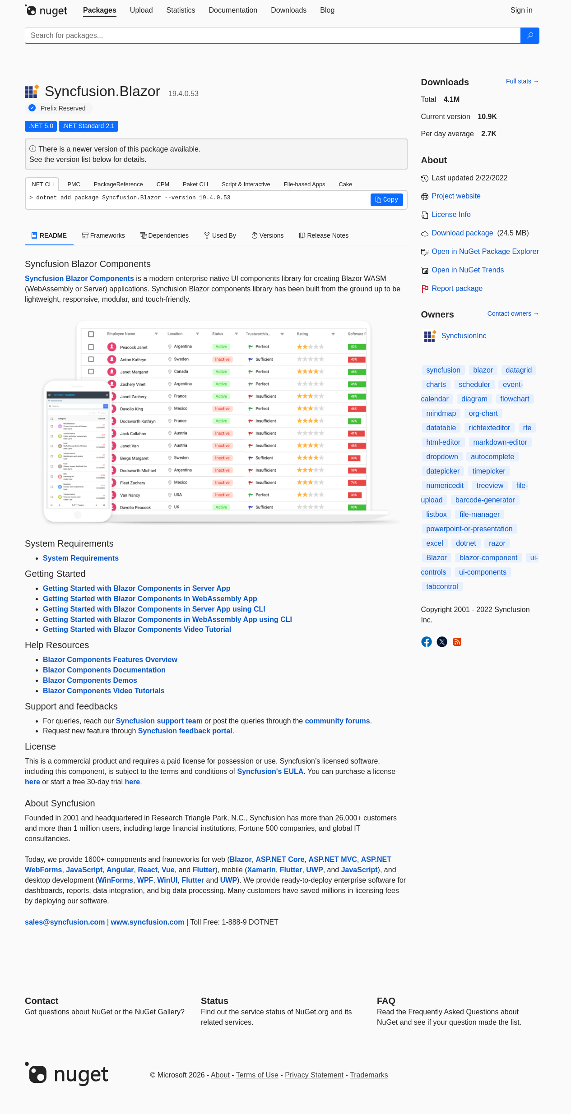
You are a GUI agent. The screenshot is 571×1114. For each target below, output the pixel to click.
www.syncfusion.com (148, 922)
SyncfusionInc (464, 336)
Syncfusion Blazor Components (79, 278)
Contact (41, 1001)
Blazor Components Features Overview (110, 659)
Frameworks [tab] (103, 235)
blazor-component (488, 558)
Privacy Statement (314, 1075)
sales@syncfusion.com (65, 922)
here (32, 782)
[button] (387, 199)
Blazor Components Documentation (104, 670)
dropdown (442, 456)
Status (214, 1001)
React (148, 870)
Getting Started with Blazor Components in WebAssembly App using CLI (167, 619)
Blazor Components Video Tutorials (104, 691)
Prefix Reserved (63, 108)
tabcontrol (442, 586)
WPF (145, 880)
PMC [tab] (73, 184)
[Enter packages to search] (273, 36)
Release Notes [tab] (324, 235)
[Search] (529, 36)
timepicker (489, 471)
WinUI (167, 880)
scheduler (474, 384)
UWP (314, 870)
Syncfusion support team (159, 721)
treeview (490, 485)
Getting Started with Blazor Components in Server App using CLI (154, 609)
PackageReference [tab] (118, 184)
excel (435, 543)
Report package (457, 288)
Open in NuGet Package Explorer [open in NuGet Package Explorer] (485, 251)
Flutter (204, 870)
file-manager (480, 514)
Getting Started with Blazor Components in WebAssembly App (150, 599)
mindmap (441, 413)
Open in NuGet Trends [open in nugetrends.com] (468, 270)
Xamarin (261, 870)
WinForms (115, 880)
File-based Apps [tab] (304, 184)
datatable (441, 428)
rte (527, 428)
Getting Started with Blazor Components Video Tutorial (137, 629)
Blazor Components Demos (90, 680)
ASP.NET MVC (333, 859)
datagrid (519, 370)
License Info (451, 214)
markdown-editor (500, 442)
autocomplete (492, 456)
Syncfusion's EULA (270, 771)
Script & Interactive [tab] (246, 184)
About (220, 1075)
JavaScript (84, 870)
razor (497, 543)
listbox (437, 514)
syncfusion (444, 370)
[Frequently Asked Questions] (386, 1001)
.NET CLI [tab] (42, 184)
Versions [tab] (267, 235)
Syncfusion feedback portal (185, 731)
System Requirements (81, 558)
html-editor (444, 442)
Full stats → (522, 81)
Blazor (241, 859)
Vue (168, 870)
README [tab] (49, 235)
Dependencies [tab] (164, 235)
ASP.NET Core (280, 859)
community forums (337, 721)
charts (436, 384)
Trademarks (369, 1075)
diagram (474, 399)
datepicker (443, 471)
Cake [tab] (345, 184)
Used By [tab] (220, 235)
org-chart (483, 413)
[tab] (99, 10)
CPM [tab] (163, 184)
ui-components (482, 572)
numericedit (445, 485)
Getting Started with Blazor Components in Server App (136, 588)
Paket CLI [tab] (195, 184)
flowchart (515, 399)
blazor (483, 370)
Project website (456, 196)
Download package (462, 233)
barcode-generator (485, 500)
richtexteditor (490, 428)
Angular (120, 870)
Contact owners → (513, 313)
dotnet (466, 543)
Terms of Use (257, 1075)
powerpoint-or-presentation (470, 529)
